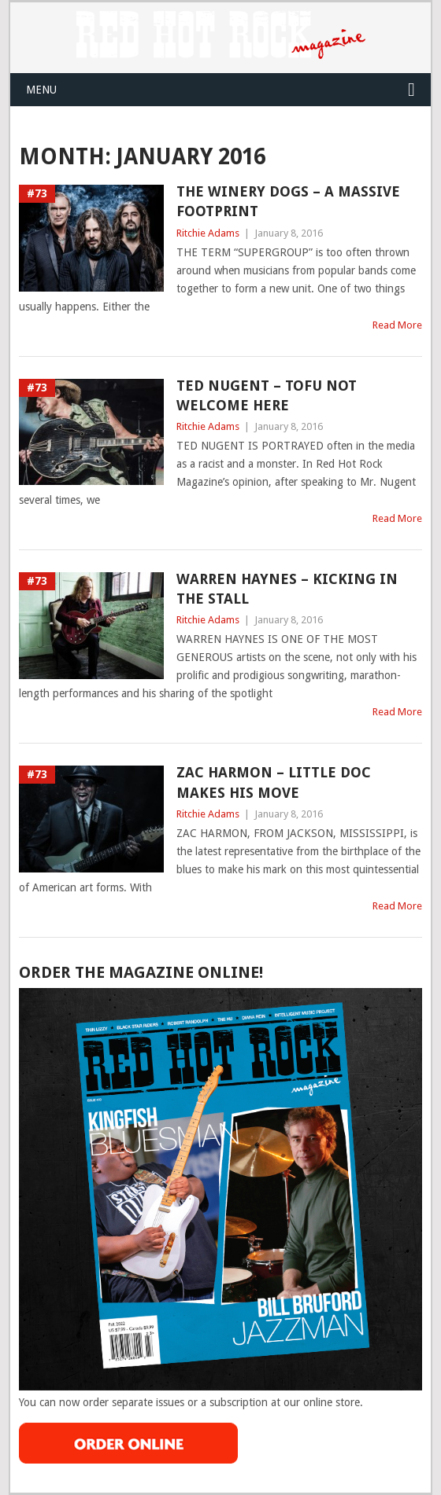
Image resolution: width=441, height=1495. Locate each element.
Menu (41, 89)
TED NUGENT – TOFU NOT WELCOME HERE (266, 395)
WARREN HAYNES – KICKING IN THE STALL (287, 589)
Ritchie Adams (207, 233)
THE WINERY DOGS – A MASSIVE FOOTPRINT (288, 201)
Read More (397, 325)
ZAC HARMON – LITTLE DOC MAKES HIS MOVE (273, 782)
